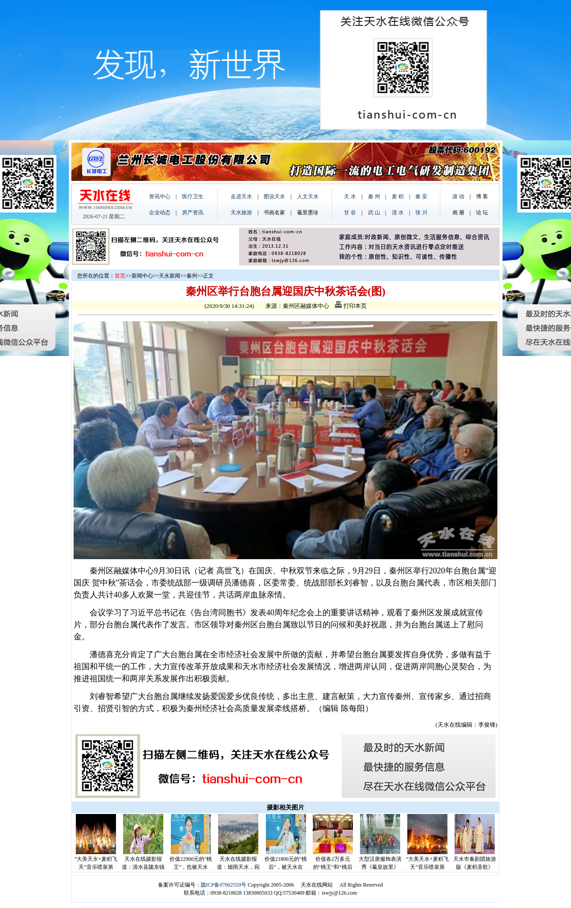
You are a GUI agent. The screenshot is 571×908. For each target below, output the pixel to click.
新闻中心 (142, 276)
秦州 (191, 276)
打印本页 (350, 306)
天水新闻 (169, 276)
